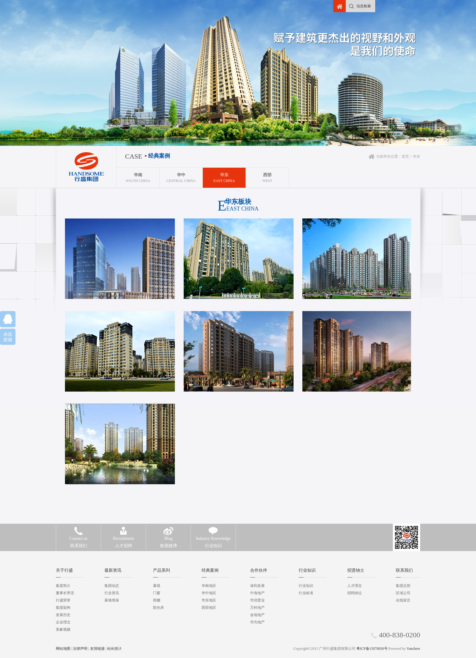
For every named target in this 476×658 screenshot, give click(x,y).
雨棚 (156, 600)
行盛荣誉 (63, 600)
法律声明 (80, 648)
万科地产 (257, 607)
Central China (181, 175)
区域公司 (403, 593)
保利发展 (257, 586)
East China (224, 175)
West (267, 175)
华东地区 (209, 600)
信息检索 (363, 6)
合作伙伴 (258, 570)
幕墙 (156, 586)
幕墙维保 (111, 600)
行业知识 (213, 541)
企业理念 (63, 622)
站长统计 (114, 648)
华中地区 (209, 593)
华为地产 (257, 622)
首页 (405, 156)
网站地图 (63, 648)
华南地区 (209, 586)
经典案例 (210, 570)
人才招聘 (123, 541)
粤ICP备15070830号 (372, 648)
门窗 (156, 593)
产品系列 (161, 570)
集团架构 (63, 607)
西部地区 (209, 607)
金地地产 (257, 615)
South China (138, 175)
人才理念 (354, 586)
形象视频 (63, 629)
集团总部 (403, 586)
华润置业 (257, 600)
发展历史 (63, 615)
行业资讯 (111, 593)
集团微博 (168, 541)
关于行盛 (64, 570)
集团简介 (63, 586)
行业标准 (306, 593)
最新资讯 (112, 570)
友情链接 (97, 648)
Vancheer (413, 648)
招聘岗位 (354, 593)
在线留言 (403, 600)
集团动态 (111, 586)
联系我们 (78, 541)
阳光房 (158, 607)
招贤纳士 (355, 570)
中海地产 (257, 593)
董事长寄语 (65, 593)
